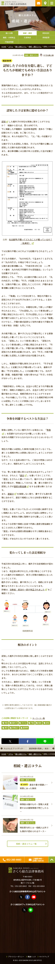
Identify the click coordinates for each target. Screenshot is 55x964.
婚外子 (14, 723)
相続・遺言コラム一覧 (26, 843)
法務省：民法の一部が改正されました (27, 589)
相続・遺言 (27, 33)
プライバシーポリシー (16, 956)
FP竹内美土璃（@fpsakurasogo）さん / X (24, 910)
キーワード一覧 (38, 718)
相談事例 (6, 60)
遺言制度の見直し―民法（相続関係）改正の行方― (42, 748)
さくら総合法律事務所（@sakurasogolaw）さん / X (21, 897)
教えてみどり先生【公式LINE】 (31, 910)
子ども (23, 723)
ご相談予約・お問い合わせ (38, 3)
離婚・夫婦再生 (9, 37)
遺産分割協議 (20, 486)
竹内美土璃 (46, 55)
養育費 (25, 727)
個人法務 (9, 33)
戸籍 (32, 723)
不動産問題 (9, 42)
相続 (39, 723)
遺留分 (11, 493)
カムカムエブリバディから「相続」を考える (16, 748)
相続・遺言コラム (31, 55)
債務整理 (45, 37)
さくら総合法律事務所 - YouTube (34, 897)
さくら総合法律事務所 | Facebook (27, 897)
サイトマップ (44, 956)
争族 (6, 723)
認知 (3, 121)
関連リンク (32, 956)
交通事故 (27, 37)
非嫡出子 (15, 727)
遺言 (22, 475)
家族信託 (45, 33)
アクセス (45, 3)
